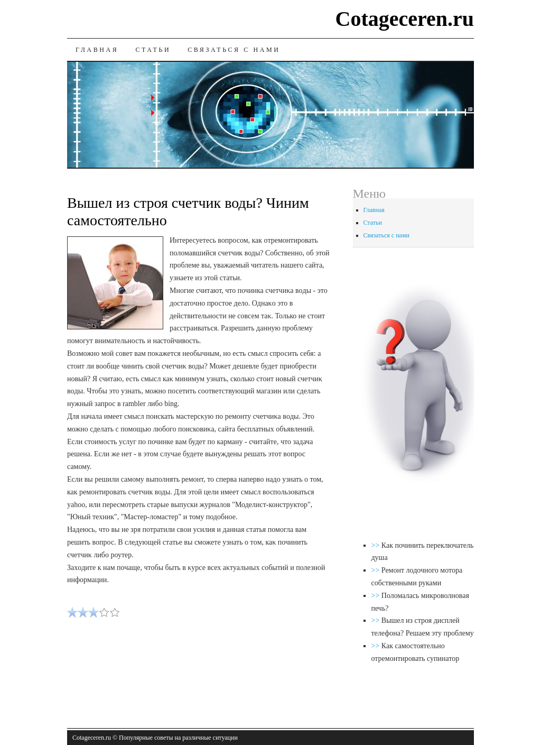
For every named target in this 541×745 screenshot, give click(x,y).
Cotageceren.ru (404, 19)
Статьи (153, 49)
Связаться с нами (234, 49)
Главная (97, 49)
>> (376, 545)
